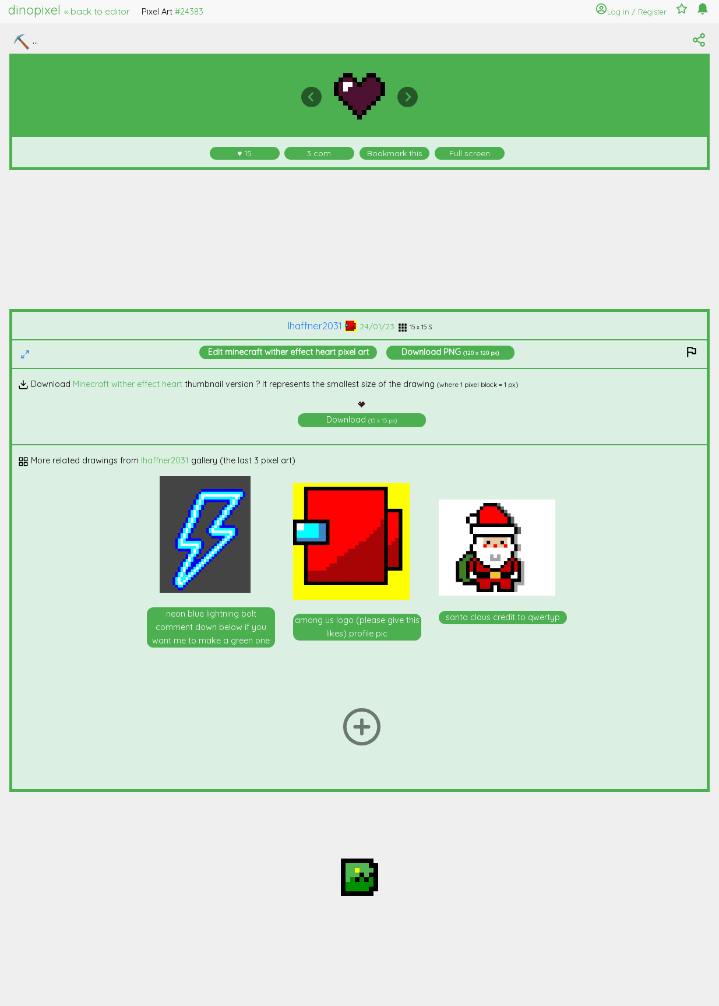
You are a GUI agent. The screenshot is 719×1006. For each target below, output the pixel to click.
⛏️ (21, 41)
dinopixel (69, 10)
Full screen (469, 153)
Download (450, 352)
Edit (288, 352)
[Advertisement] (360, 239)
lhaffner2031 (322, 325)
